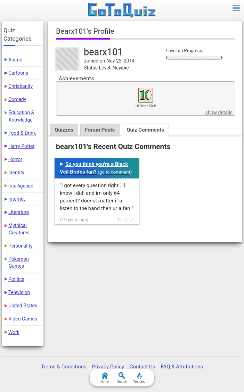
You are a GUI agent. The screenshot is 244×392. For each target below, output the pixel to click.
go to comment (114, 172)
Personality (20, 246)
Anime (15, 59)
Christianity (20, 86)
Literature (18, 212)
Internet (16, 199)
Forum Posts (100, 130)
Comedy (17, 99)
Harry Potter (21, 146)
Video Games (22, 319)
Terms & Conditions (64, 367)
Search (122, 377)
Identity (16, 172)
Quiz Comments (145, 130)
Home (104, 377)
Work (13, 332)
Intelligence (20, 186)
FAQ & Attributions (182, 367)
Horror (15, 159)
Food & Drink (22, 133)
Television (19, 292)
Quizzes (64, 130)
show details (218, 112)
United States (22, 305)
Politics (16, 279)
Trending (139, 377)
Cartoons (18, 73)
